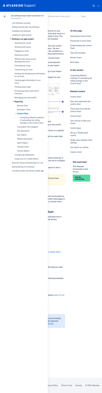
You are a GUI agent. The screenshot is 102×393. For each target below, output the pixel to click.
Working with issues (23, 47)
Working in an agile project (23, 39)
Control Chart (22, 113)
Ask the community (79, 178)
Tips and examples (78, 53)
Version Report (23, 151)
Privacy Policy (52, 385)
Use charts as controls (79, 147)
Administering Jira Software (23, 167)
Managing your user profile (25, 98)
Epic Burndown (23, 131)
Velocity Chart (23, 147)
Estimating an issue (23, 66)
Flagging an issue (22, 51)
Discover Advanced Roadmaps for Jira (27, 163)
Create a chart (76, 152)
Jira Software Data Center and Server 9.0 (27, 16)
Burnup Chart (22, 106)
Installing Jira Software (21, 31)
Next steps (74, 62)
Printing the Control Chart (80, 41)
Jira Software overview (21, 23)
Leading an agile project (21, 35)
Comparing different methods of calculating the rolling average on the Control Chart (32, 120)
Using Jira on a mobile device (27, 159)
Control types (75, 128)
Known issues (76, 57)
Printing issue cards (23, 87)
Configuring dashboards (24, 155)
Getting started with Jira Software (25, 27)
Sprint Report (22, 143)
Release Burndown (25, 139)
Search (94, 6)
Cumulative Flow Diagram (27, 127)
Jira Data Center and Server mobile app (28, 171)
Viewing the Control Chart (80, 36)
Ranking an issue (21, 55)
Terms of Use (66, 385)
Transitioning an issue (24, 70)
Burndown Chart (24, 110)
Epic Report (22, 135)
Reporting (19, 102)
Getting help (48, 324)
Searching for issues (23, 43)
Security (78, 385)
